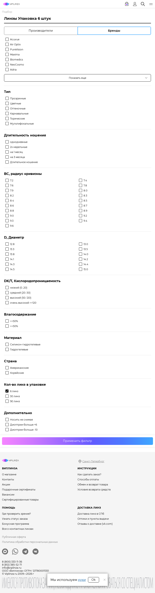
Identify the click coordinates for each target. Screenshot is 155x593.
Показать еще (77, 77)
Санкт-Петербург (93, 461)
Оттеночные (17, 108)
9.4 (85, 220)
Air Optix (15, 44)
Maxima (15, 54)
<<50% (14, 321)
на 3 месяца (17, 157)
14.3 (12, 264)
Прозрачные (18, 98)
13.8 (12, 254)
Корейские (17, 372)
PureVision (16, 49)
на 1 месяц (16, 152)
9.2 (85, 215)
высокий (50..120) (20, 297)
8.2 (12, 195)
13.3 (12, 249)
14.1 (12, 259)
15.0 (86, 269)
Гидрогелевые (19, 349)
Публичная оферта (14, 536)
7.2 (11, 180)
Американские (19, 367)
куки (82, 580)
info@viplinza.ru (11, 567)
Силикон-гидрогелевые (25, 344)
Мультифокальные (22, 123)
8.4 (12, 200)
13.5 (86, 249)
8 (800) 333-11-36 (12, 561)
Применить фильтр (77, 441)
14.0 (86, 254)
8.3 (85, 195)
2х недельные (18, 147)
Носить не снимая (21, 419)
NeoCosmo (17, 64)
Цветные (15, 103)
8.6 (12, 205)
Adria (13, 69)
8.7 (85, 205)
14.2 (86, 259)
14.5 (12, 269)
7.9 (11, 190)
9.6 (12, 225)
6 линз (14, 391)
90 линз (15, 401)
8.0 (85, 190)
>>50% (14, 326)
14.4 (86, 264)
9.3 (12, 220)
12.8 (12, 244)
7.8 (85, 185)
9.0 (12, 215)
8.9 (85, 210)
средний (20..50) (20, 292)
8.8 (12, 210)
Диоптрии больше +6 (23, 424)
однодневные (18, 141)
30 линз (15, 396)
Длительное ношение (24, 162)
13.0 (86, 244)
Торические (17, 118)
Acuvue (14, 39)
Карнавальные (19, 113)
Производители (41, 30)
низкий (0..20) (18, 287)
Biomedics (16, 59)
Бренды (114, 30)
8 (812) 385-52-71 (12, 564)
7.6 (11, 185)
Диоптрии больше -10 (24, 429)
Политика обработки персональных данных (30, 541)
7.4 (85, 180)
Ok (93, 580)
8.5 (85, 200)
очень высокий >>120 (23, 302)
